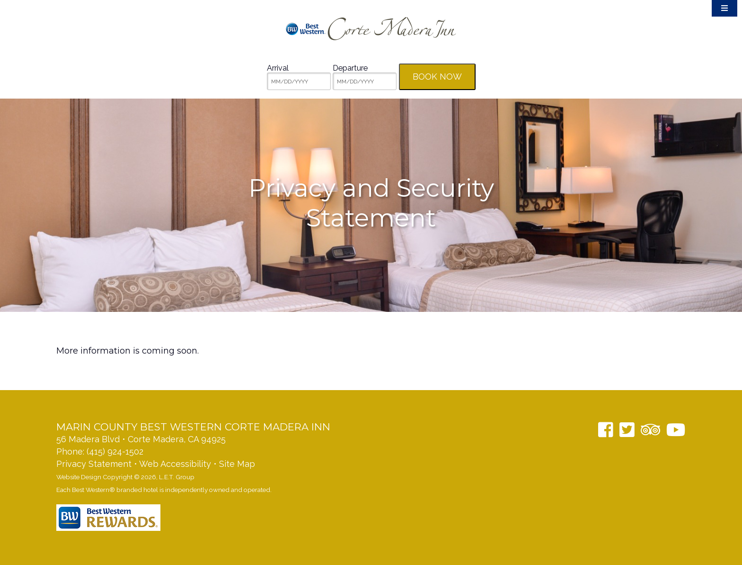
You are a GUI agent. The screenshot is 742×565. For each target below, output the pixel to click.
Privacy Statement (94, 464)
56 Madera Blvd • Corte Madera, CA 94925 (141, 439)
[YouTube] (676, 429)
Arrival (278, 68)
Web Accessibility (175, 464)
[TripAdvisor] (650, 429)
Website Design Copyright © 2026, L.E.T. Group (125, 477)
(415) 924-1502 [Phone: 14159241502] (115, 451)
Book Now (437, 77)
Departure (350, 68)
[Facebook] (605, 429)
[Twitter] (627, 429)
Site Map (237, 464)
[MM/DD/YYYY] (299, 81)
